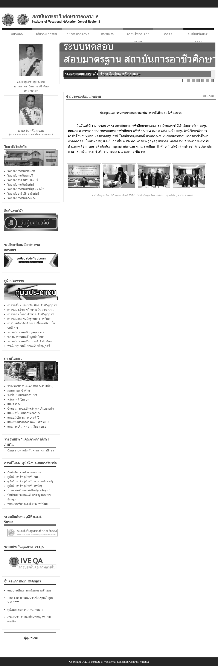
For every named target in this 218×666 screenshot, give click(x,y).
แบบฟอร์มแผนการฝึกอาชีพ (23, 413)
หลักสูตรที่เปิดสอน (18, 399)
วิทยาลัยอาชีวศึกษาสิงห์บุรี (23, 193)
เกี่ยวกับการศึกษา (77, 34)
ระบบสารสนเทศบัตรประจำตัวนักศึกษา (30, 341)
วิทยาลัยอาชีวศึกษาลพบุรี (22, 180)
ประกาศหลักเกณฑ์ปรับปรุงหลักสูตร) (28, 490)
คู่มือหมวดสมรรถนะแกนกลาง (25, 609)
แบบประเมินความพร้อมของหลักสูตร (29, 590)
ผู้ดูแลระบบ (31, 637)
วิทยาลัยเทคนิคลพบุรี (20, 175)
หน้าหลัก (17, 34)
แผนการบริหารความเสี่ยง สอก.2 (26, 426)
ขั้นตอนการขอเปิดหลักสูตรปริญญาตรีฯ (30, 408)
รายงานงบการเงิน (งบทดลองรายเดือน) (30, 386)
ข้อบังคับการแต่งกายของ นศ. (24, 472)
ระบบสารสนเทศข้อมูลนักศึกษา (25, 336)
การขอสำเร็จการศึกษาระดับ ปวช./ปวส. (30, 309)
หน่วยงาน (107, 34)
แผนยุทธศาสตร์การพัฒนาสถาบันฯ (28, 422)
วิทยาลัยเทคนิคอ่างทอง (21, 198)
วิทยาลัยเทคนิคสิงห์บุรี (20, 184)
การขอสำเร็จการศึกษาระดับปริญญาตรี (30, 314)
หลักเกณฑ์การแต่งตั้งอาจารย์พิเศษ (28, 504)
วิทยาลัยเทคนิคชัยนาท (21, 171)
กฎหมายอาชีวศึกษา (19, 390)
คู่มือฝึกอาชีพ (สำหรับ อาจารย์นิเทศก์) (30, 481)
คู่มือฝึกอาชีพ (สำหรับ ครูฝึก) (24, 486)
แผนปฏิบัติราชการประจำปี (23, 417)
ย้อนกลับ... (209, 96)
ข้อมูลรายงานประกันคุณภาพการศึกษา (30, 450)
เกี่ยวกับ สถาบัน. (47, 34)
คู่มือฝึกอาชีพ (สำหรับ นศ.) (23, 477)
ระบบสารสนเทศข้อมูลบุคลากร (25, 332)
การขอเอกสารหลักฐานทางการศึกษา (29, 318)
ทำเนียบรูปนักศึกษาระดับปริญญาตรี (28, 345)
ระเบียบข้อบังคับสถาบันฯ (22, 395)
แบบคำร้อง (13, 404)
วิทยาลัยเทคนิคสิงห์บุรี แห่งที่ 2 (25, 189)
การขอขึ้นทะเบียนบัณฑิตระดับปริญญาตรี (32, 305)
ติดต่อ (168, 34)
